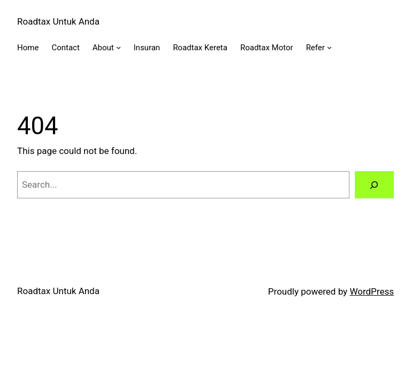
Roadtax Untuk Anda (58, 21)
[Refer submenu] (329, 47)
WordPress (371, 291)
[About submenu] (118, 47)
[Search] (374, 184)
